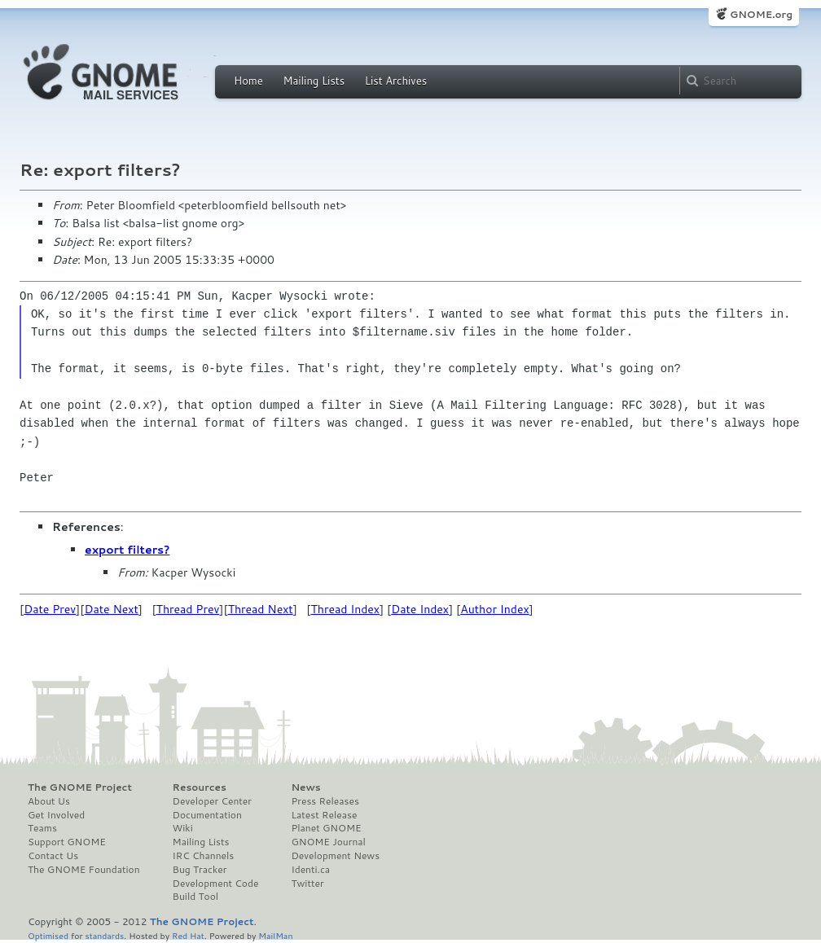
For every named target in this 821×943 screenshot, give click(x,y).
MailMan (275, 935)
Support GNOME (67, 842)
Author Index (494, 609)
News (305, 787)
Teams (42, 828)
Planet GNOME (326, 828)
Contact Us (53, 855)
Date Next (111, 609)
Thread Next (260, 609)
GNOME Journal (328, 842)
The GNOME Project (80, 787)
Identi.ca (310, 869)
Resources (199, 787)
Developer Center (212, 801)
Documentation (207, 815)
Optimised (48, 935)
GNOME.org (761, 14)
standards (104, 935)
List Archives (396, 80)
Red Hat (188, 935)
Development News (335, 855)
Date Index (420, 609)
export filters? (127, 550)
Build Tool (195, 896)
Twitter (307, 883)
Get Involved (56, 815)
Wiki (183, 828)
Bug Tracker (200, 869)
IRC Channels (204, 855)
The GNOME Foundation (84, 869)
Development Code (216, 883)
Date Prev (50, 609)
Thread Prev (188, 609)
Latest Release (324, 815)
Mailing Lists (314, 80)
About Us (49, 801)
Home (248, 80)
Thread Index (345, 609)
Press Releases (324, 801)
